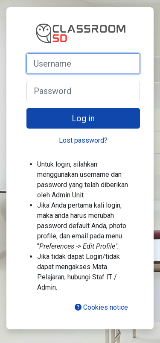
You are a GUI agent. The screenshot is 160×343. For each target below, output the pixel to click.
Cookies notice (101, 307)
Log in (83, 118)
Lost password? (83, 140)
